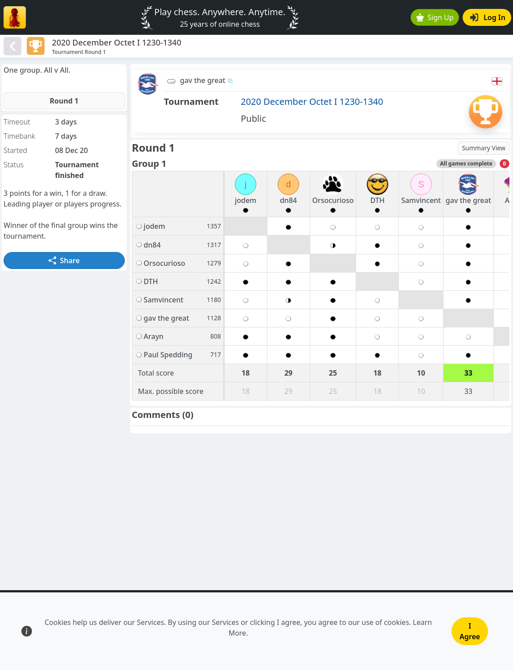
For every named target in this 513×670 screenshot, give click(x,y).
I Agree (470, 631)
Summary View (483, 148)
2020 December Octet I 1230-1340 (312, 101)
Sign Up (435, 17)
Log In (487, 17)
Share (64, 260)
